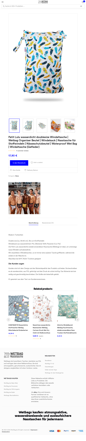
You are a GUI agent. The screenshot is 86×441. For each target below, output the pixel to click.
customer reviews (22, 151)
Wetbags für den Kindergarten (54, 373)
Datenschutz (6, 432)
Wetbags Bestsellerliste (11, 396)
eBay (35, 393)
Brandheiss (48, 361)
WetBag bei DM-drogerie (11, 390)
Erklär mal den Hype (51, 370)
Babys (17, 176)
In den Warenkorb (19, 163)
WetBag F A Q (49, 364)
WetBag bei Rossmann (11, 386)
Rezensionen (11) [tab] (47, 223)
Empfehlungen (49, 367)
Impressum (34, 430)
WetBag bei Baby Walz (11, 383)
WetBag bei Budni (9, 393)
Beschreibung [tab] (33, 223)
